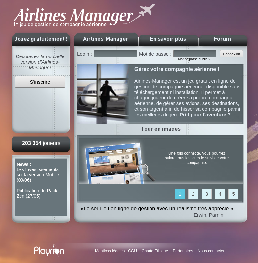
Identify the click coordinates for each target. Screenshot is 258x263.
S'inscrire (40, 82)
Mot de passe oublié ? (194, 59)
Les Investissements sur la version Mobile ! (39, 172)
